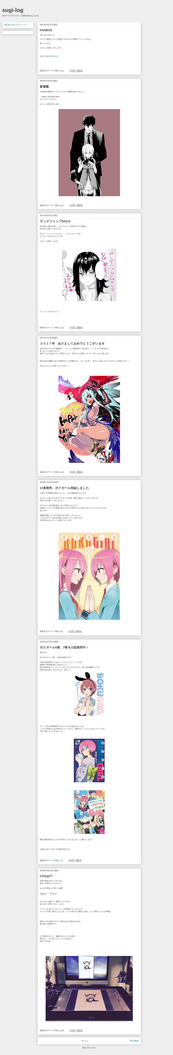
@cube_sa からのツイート (15, 25)
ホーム (85, 1041)
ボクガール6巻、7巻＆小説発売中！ (64, 647)
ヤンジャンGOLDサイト (49, 312)
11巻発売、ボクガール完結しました (64, 488)
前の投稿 (134, 1041)
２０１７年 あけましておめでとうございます (72, 343)
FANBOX (46, 30)
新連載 (44, 86)
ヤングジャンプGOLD (55, 221)
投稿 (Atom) (91, 1048)
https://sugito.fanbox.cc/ (49, 56)
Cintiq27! (46, 876)
